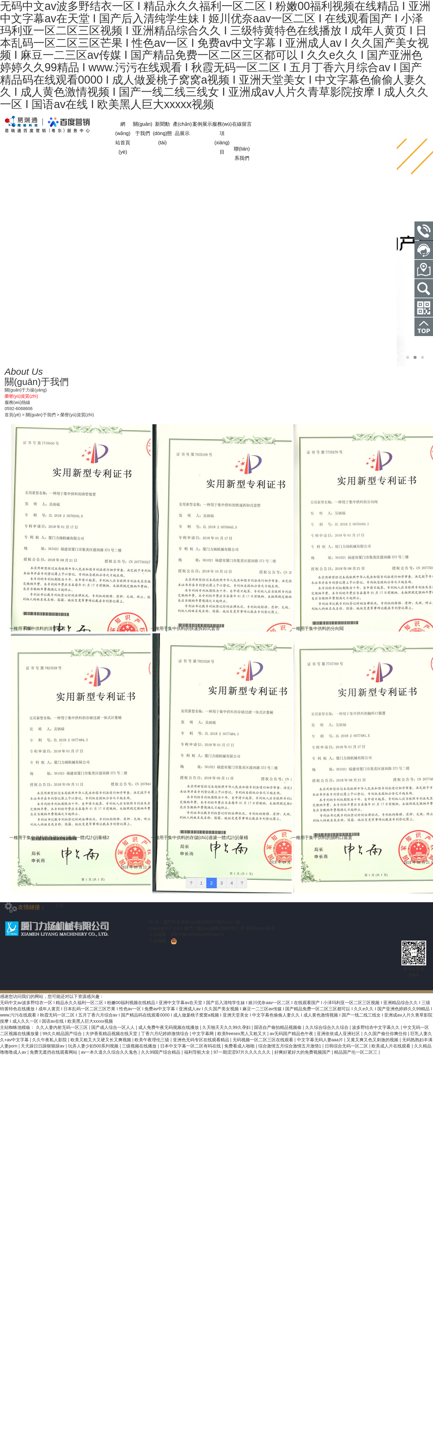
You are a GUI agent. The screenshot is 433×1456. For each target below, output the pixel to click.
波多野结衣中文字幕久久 (376, 1027)
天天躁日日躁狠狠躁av (43, 1045)
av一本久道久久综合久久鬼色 (110, 1052)
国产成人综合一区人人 (113, 1027)
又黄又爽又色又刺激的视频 (373, 1039)
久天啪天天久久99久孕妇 (226, 1027)
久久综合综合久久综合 (327, 1027)
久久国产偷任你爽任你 (386, 1033)
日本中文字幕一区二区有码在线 (191, 1045)
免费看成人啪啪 (240, 1045)
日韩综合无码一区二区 (347, 1045)
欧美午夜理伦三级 (152, 1039)
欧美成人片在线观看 (391, 1045)
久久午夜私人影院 (50, 1039)
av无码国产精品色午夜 (292, 1033)
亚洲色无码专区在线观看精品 (201, 1039)
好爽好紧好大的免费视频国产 (303, 1052)
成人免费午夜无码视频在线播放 (169, 1027)
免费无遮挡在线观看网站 (54, 1052)
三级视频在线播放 (140, 1045)
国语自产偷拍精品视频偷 (278, 1027)
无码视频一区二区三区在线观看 (263, 1039)
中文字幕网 (203, 1033)
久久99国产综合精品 (161, 1052)
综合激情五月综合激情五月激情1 (290, 1045)
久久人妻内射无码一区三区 (62, 1027)
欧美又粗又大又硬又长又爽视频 (101, 1039)
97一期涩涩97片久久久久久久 (242, 1052)
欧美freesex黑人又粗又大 (242, 1033)
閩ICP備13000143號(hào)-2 (197, 934)
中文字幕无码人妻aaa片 (320, 1039)
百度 (59, 905)
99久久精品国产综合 (62, 1033)
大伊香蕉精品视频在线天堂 (112, 1033)
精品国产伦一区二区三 (356, 1052)
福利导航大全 (197, 1052)
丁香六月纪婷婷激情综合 (165, 1033)
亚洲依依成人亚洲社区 (339, 1033)
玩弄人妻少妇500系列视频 (94, 1045)
